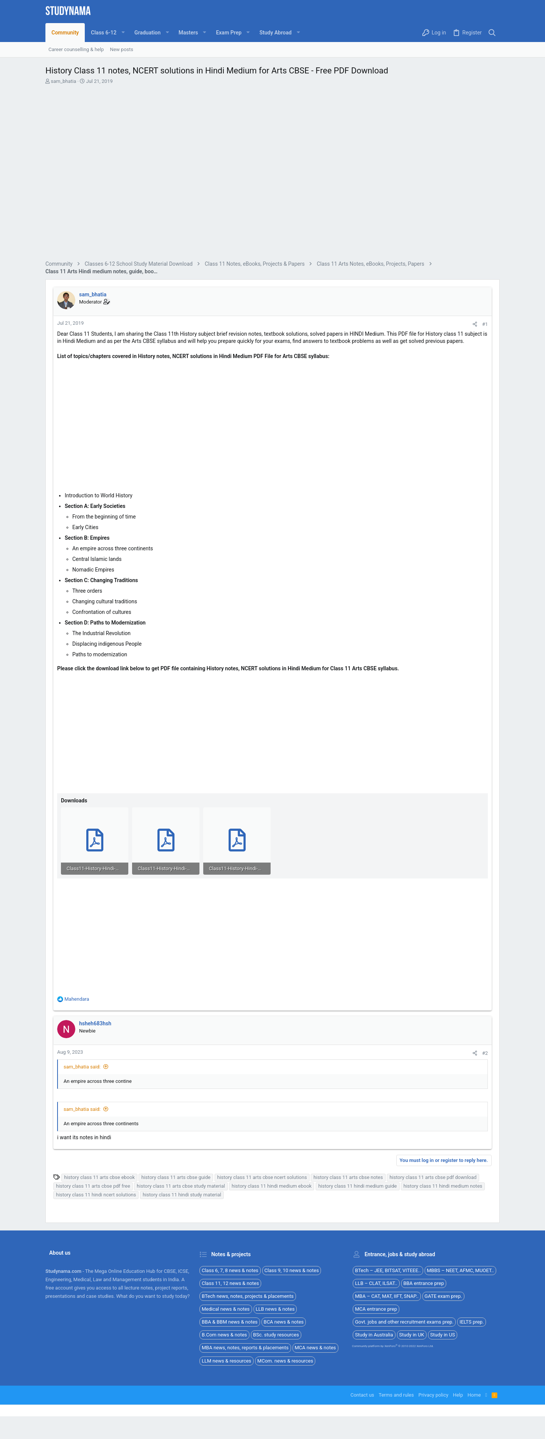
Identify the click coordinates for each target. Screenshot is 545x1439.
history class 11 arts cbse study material (181, 1186)
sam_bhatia (63, 81)
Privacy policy (433, 1395)
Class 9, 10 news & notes (292, 1270)
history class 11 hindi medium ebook (271, 1186)
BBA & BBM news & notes (230, 1322)
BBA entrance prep (423, 1283)
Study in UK (411, 1335)
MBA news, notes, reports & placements (245, 1347)
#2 (485, 1053)
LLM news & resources (226, 1361)
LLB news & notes (275, 1309)
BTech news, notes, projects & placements (248, 1296)
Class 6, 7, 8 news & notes (230, 1270)
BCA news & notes (284, 1322)
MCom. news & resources (285, 1361)
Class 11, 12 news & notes (230, 1283)
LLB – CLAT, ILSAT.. (376, 1283)
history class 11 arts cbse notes (348, 1177)
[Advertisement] (272, 173)
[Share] (475, 324)
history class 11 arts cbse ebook (99, 1177)
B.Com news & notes (224, 1335)
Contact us (362, 1395)
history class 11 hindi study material (182, 1195)
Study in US (442, 1335)
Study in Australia (374, 1335)
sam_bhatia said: (82, 1067)
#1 (485, 324)
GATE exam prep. (443, 1296)
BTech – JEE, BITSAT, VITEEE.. (388, 1270)
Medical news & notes (226, 1309)
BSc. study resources (276, 1335)
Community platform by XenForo (393, 1346)
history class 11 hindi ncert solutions (96, 1195)
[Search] (492, 32)
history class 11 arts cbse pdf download (432, 1177)
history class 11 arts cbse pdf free (93, 1186)
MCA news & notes (315, 1347)
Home (474, 1395)
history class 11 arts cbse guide (175, 1177)
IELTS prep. (471, 1322)
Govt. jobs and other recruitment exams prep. (404, 1322)
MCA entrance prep (376, 1309)
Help (458, 1395)
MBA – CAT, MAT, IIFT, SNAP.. (387, 1296)
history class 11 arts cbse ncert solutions (262, 1177)
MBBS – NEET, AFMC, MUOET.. (460, 1270)
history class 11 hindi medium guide (357, 1186)
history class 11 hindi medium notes (442, 1186)
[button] (106, 32)
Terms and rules (396, 1395)
